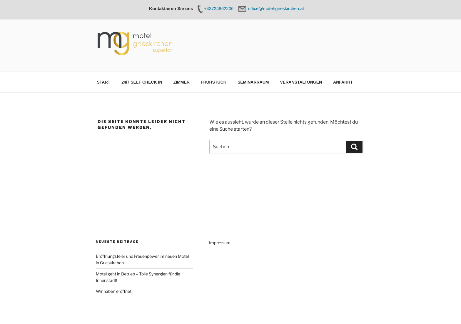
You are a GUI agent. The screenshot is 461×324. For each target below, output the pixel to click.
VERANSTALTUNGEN (301, 82)
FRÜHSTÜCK (213, 82)
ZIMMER (181, 82)
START (104, 82)
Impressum (219, 242)
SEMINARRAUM (253, 82)
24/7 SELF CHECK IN (141, 82)
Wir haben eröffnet (113, 291)
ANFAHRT (343, 82)
